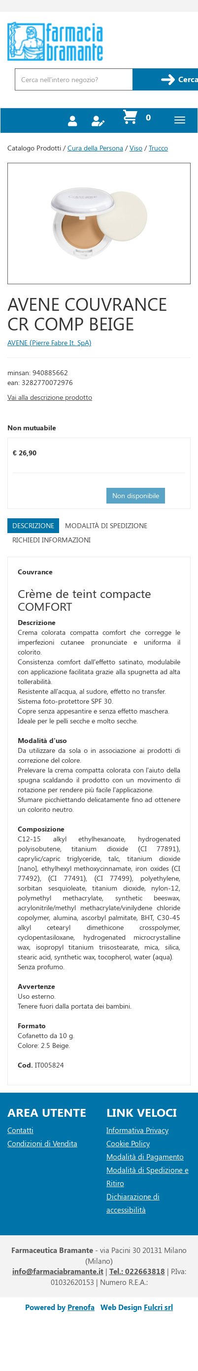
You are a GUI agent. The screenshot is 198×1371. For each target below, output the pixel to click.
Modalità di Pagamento (145, 1157)
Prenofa (81, 1307)
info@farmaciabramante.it (57, 1271)
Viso (136, 147)
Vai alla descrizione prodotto (49, 397)
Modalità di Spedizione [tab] (106, 525)
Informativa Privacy (137, 1130)
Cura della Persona (95, 147)
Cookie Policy (128, 1143)
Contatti (20, 1130)
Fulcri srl (158, 1307)
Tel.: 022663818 (137, 1271)
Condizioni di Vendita (42, 1143)
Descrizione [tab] (33, 525)
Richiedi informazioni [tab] (51, 539)
